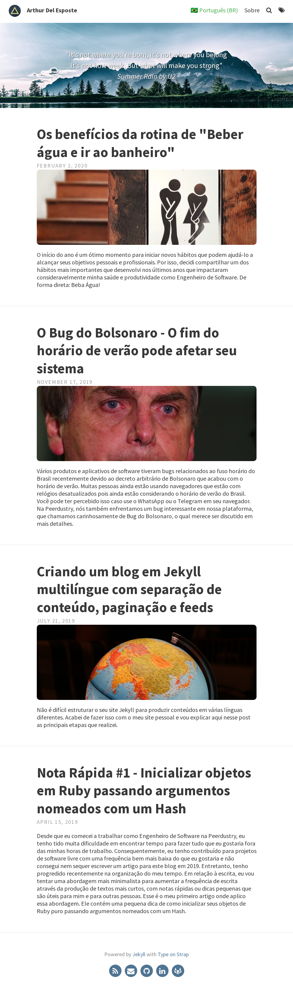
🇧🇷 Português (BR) (214, 10)
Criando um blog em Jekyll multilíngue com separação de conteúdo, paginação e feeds (129, 589)
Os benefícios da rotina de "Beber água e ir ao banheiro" (140, 143)
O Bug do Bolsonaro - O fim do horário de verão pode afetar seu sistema (137, 350)
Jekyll (138, 954)
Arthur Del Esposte (52, 10)
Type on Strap (173, 954)
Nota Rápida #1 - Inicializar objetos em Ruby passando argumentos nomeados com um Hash (144, 791)
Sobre (252, 10)
